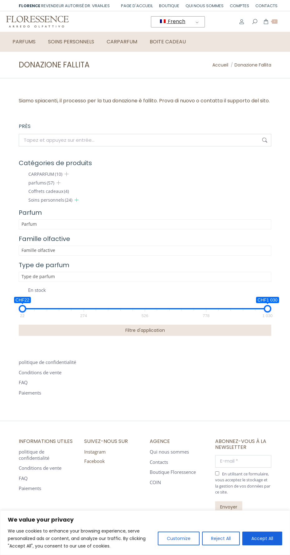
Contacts (159, 462)
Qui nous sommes (169, 452)
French (172, 21)
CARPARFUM (45, 174)
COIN (155, 482)
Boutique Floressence (173, 472)
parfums (41, 183)
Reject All (221, 538)
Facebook (94, 461)
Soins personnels (50, 200)
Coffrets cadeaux (48, 191)
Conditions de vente (40, 373)
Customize (179, 538)
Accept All (262, 538)
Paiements (30, 393)
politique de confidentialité (47, 362)
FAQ (23, 383)
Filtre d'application (145, 330)
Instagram (95, 452)
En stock (37, 290)
